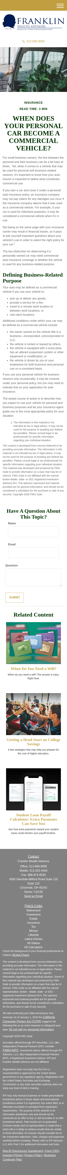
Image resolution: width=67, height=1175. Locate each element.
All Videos (33, 943)
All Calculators (33, 947)
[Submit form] (14, 597)
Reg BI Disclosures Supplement (23, 1151)
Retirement (33, 910)
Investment (33, 914)
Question (11, 565)
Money (33, 930)
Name (12, 523)
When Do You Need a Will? (33, 668)
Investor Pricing (12, 1155)
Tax (33, 926)
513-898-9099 (33, 41)
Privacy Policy (33, 1155)
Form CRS (52, 1151)
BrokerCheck (21, 955)
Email (12, 544)
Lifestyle (33, 934)
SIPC (15, 1050)
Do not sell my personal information (31, 1029)
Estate (33, 918)
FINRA (7, 1050)
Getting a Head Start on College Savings (33, 741)
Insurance (33, 922)
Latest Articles (34, 938)
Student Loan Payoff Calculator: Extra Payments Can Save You (33, 819)
